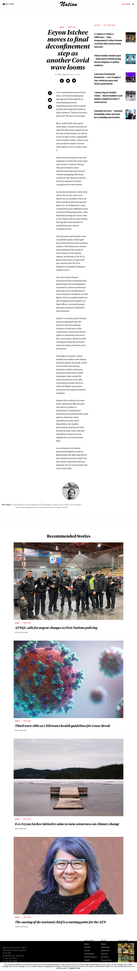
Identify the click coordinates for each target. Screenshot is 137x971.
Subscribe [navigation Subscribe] (105, 948)
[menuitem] (126, 4)
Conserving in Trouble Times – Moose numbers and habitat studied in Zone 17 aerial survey (108, 97)
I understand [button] (74, 968)
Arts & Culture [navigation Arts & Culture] (90, 957)
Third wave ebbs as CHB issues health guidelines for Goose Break (62, 725)
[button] (8, 4)
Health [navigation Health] (87, 960)
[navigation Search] (133, 5)
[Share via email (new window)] (74, 81)
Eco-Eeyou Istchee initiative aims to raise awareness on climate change (67, 824)
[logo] (68, 6)
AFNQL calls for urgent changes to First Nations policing (56, 627)
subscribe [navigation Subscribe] (126, 4)
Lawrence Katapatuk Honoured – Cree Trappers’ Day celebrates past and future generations (107, 78)
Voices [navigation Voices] (87, 951)
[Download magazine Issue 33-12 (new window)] (126, 954)
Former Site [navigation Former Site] (106, 960)
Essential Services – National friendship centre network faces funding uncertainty (108, 114)
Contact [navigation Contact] (104, 954)
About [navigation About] (103, 944)
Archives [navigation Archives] (105, 957)
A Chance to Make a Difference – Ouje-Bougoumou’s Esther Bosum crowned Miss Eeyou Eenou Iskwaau (108, 40)
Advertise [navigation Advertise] (105, 951)
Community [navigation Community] (89, 954)
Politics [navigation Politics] (87, 948)
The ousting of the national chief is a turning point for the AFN (60, 922)
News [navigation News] (86, 944)
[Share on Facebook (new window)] (62, 81)
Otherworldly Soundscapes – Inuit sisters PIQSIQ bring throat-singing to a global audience (107, 60)
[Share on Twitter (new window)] (68, 81)
